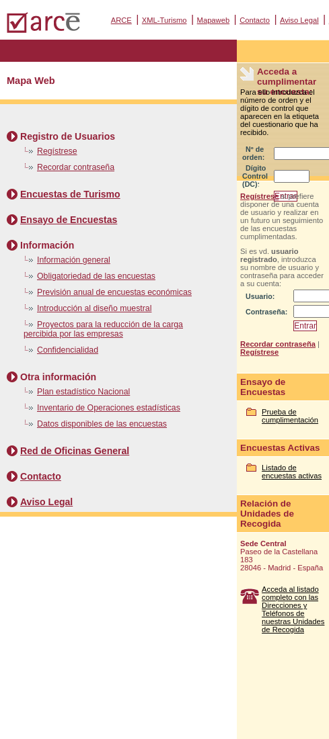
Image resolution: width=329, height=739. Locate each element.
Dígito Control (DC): (255, 176)
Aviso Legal (299, 20)
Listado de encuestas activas (292, 472)
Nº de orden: (253, 153)
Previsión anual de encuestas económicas (114, 292)
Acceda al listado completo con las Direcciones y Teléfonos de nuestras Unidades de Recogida (293, 609)
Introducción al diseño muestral (94, 308)
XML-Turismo (164, 20)
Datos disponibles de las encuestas (102, 424)
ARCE (121, 20)
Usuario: (260, 296)
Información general (73, 260)
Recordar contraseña (75, 167)
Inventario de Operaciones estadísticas (108, 407)
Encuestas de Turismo (70, 194)
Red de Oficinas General (74, 450)
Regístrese (57, 151)
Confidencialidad (67, 350)
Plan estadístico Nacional (83, 391)
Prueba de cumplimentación (290, 416)
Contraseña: (266, 312)
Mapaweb (213, 20)
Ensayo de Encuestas (68, 219)
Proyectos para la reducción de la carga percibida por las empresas (103, 329)
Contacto (255, 20)
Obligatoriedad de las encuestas (96, 276)
